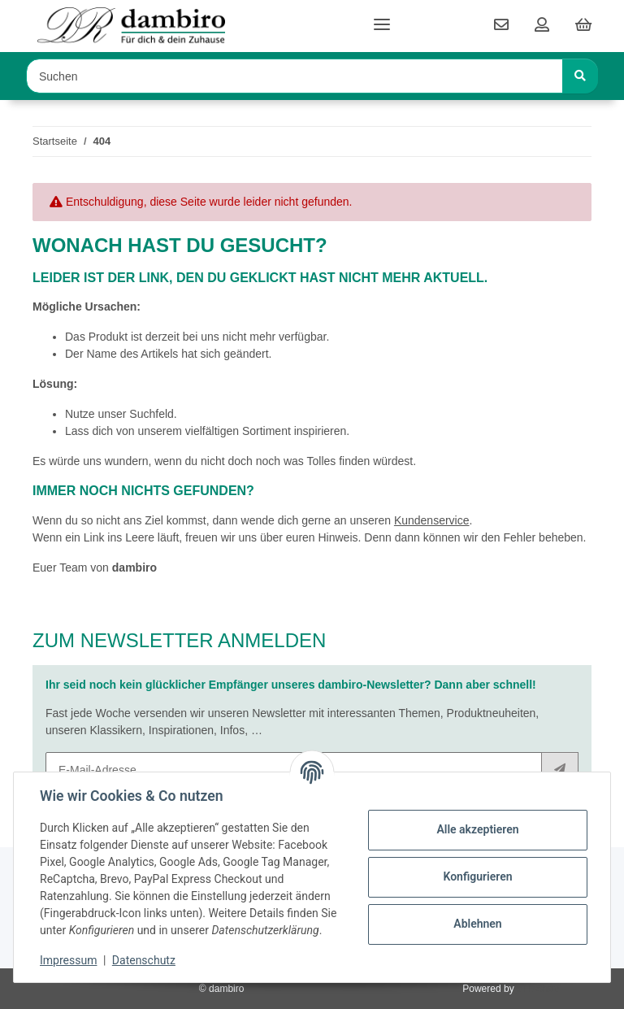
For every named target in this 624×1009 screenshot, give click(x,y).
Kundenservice (432, 520)
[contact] (501, 25)
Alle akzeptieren (477, 829)
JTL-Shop (538, 988)
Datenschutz (144, 960)
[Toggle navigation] (382, 18)
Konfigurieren (477, 876)
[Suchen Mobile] (294, 76)
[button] (542, 25)
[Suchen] (580, 76)
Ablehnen (477, 923)
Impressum (68, 960)
